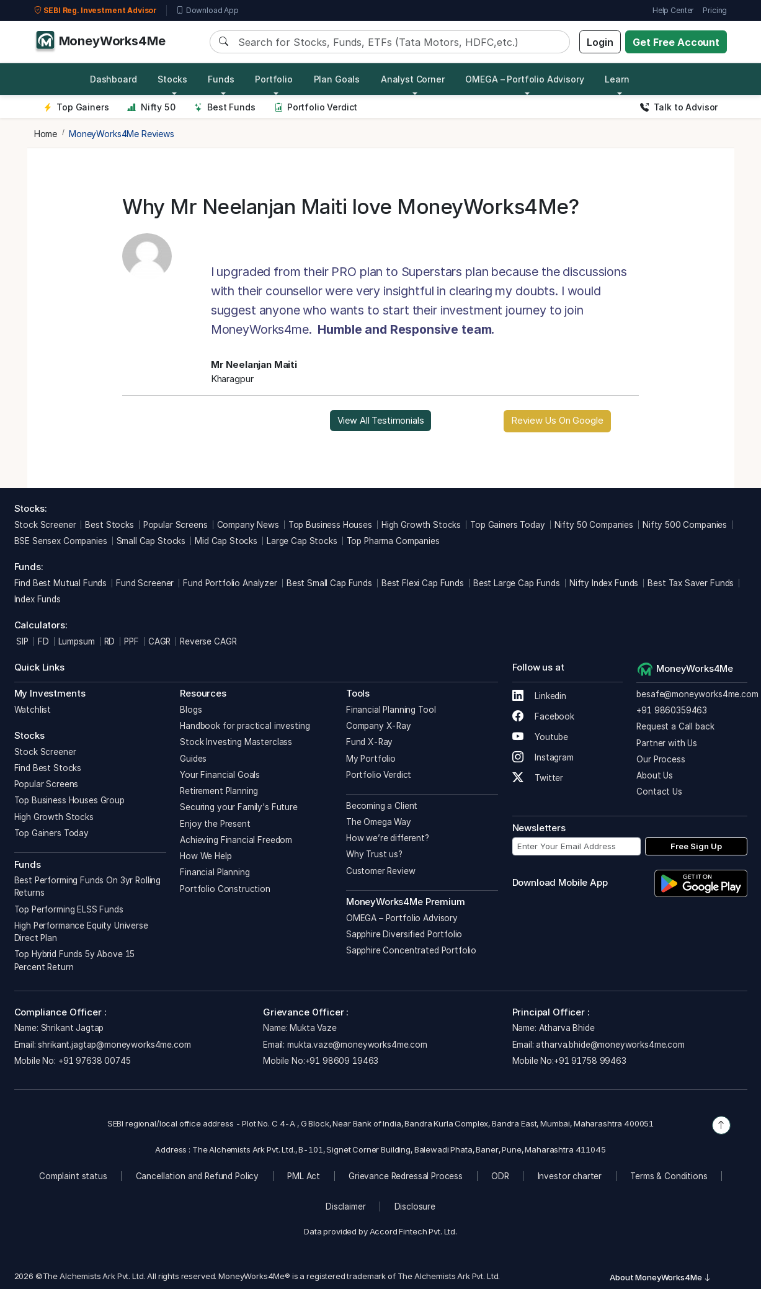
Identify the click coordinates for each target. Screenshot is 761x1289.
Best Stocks (109, 525)
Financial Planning (214, 872)
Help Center (672, 10)
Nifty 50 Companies (593, 525)
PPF (131, 641)
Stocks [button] (172, 79)
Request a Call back (675, 726)
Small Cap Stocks (151, 541)
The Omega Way (378, 822)
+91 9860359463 (671, 710)
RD (109, 641)
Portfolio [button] (274, 79)
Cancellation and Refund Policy (197, 1176)
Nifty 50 (151, 107)
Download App (207, 10)
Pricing (715, 10)
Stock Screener (45, 525)
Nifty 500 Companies (685, 525)
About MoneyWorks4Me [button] (660, 1277)
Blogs (191, 710)
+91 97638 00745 (93, 1061)
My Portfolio (371, 759)
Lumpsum (76, 641)
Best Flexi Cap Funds (422, 583)
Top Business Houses (330, 525)
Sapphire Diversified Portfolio (404, 934)
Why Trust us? (374, 854)
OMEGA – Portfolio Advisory (402, 918)
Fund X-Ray (369, 742)
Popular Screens (175, 525)
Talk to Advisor (679, 107)
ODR (500, 1176)
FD (43, 641)
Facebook (543, 716)
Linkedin (539, 696)
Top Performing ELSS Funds (68, 909)
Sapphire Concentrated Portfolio (411, 950)
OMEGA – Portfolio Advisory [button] (524, 79)
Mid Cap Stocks (226, 541)
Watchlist (32, 710)
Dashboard (113, 79)
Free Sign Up (696, 846)
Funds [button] (221, 79)
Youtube (540, 737)
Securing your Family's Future (239, 807)
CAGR (159, 641)
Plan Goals (337, 79)
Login (600, 42)
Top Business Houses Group (69, 800)
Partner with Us (666, 743)
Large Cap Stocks (302, 541)
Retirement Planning (219, 791)
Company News (248, 525)
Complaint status (73, 1176)
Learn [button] (617, 79)
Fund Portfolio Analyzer (230, 583)
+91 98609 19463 (342, 1061)
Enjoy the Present (215, 824)
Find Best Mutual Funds (60, 583)
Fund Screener (145, 583)
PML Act (303, 1176)
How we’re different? (387, 838)
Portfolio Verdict (316, 107)
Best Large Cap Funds (516, 583)
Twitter (538, 778)
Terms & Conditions (668, 1176)
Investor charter (570, 1176)
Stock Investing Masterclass (236, 742)
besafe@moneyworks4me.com (697, 694)
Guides (193, 759)
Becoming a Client (381, 806)
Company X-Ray (378, 726)
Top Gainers (76, 107)
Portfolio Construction (225, 889)
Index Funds (37, 599)
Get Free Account (676, 42)
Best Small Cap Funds (329, 583)
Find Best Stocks (48, 768)
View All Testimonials (381, 420)
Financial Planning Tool (391, 710)
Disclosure (415, 1206)
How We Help (205, 856)
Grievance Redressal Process (406, 1176)
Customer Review (381, 871)
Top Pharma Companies (393, 541)
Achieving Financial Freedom (236, 840)
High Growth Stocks (421, 525)
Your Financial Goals (220, 775)
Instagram (543, 757)
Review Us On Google (557, 420)
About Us (654, 775)
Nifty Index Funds (603, 583)
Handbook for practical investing (244, 726)
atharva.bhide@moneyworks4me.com (610, 1045)
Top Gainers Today (507, 525)
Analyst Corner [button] (413, 79)
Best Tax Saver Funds (691, 583)
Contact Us (659, 791)
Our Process (660, 759)
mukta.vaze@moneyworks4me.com (357, 1045)
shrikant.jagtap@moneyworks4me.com (114, 1045)
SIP (21, 641)
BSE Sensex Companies (60, 541)
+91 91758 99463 (590, 1061)
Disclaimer (346, 1206)
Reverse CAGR (208, 641)
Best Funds (225, 107)
